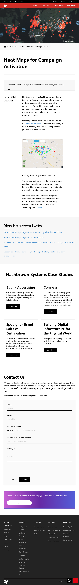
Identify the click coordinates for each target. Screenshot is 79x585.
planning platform (33, 124)
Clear (12, 480)
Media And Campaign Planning (22, 565)
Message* (11, 448)
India (10, 430)
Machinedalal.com (69, 530)
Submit (24, 480)
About (66, 581)
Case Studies (72, 1)
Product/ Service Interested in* (19, 437)
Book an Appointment (19, 503)
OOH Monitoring (54, 530)
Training (63, 1)
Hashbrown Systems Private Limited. (13, 1)
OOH (35, 534)
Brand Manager (53, 541)
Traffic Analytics (24, 559)
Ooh (17, 46)
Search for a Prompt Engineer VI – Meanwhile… (25, 237)
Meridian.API (67, 540)
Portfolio (55, 1)
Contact (6, 546)
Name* (9, 404)
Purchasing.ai (67, 527)
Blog (11, 46)
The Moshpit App (53, 537)
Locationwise (52, 527)
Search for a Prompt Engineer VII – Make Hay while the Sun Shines (33, 232)
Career (6, 543)
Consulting (22, 555)
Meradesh (51, 534)
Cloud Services (23, 552)
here (40, 208)
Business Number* (14, 426)
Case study (13, 306)
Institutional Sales (39, 530)
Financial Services (39, 527)
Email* (9, 415)
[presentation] (22, 469)
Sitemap (6, 550)
